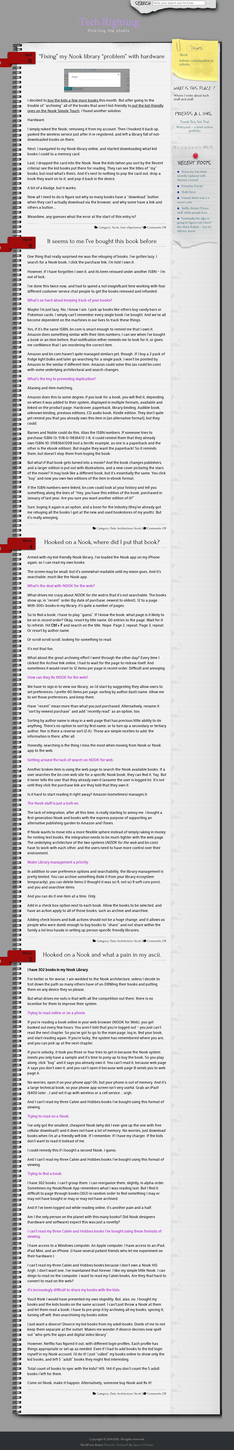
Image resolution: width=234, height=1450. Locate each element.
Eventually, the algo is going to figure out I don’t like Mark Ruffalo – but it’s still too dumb (194, 225)
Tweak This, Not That (194, 122)
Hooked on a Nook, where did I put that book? (102, 542)
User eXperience (130, 227)
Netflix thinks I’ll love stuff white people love (193, 210)
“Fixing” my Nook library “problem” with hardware (101, 56)
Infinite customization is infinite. (196, 63)
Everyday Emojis (190, 186)
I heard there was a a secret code (193, 200)
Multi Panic (186, 192)
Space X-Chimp (143, 1445)
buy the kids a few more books (73, 100)
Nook (115, 227)
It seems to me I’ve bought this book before (102, 241)
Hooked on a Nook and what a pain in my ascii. (102, 954)
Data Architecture (121, 528)
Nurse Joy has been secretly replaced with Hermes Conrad (192, 176)
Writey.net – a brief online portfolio (194, 129)
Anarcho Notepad (115, 1445)
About (183, 55)
